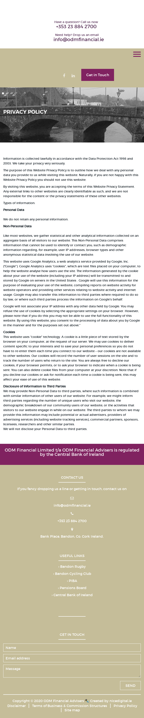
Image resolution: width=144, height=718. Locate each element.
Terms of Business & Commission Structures (69, 706)
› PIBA (72, 581)
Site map (72, 710)
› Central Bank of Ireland (72, 595)
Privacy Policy (125, 706)
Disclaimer (16, 706)
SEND (130, 685)
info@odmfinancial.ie (78, 39)
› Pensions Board (72, 588)
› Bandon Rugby (72, 567)
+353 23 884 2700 (76, 26)
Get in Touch (97, 75)
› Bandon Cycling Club (72, 574)
